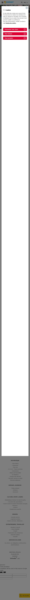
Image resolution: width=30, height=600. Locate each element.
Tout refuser (8, 33)
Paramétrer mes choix (11, 29)
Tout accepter (9, 38)
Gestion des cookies (11, 23)
